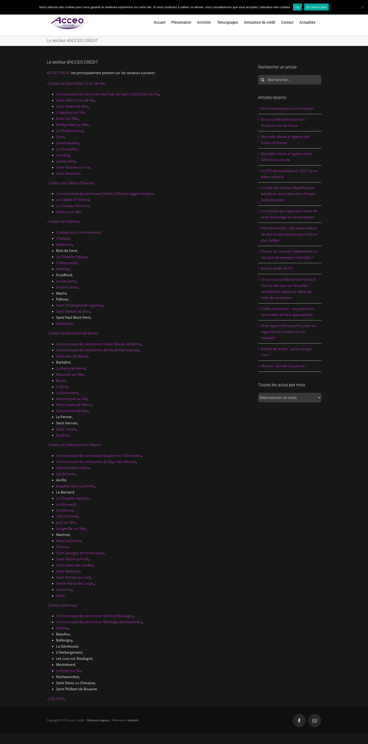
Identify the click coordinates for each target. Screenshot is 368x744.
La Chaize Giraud (69, 130)
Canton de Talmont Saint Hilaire (74, 444)
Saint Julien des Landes (74, 565)
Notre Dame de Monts (74, 404)
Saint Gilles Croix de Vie (75, 100)
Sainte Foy (64, 589)
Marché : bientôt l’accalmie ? (283, 366)
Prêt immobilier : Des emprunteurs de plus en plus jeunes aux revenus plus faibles (289, 234)
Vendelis (132, 720)
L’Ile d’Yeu (57, 698)
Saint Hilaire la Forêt (72, 559)
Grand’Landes (67, 287)
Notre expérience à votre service (287, 108)
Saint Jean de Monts (72, 356)
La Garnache (66, 281)
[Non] (362, 7)
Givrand (62, 155)
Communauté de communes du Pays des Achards (96, 461)
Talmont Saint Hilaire (73, 467)
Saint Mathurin (68, 571)
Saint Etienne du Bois (73, 311)
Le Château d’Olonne (73, 205)
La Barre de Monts (71, 368)
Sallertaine (64, 323)
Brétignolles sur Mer (72, 124)
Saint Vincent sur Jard (73, 577)
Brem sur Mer (67, 118)
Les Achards (65, 473)
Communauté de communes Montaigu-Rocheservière (99, 621)
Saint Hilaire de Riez (72, 106)
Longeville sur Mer (71, 528)
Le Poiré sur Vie (68, 670)
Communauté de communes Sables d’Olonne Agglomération (105, 193)
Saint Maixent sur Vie (73, 167)
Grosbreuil (64, 510)
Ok (297, 7)
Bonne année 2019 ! (277, 268)
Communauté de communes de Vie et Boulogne (94, 615)
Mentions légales (98, 720)
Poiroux (62, 546)
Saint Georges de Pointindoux (80, 552)
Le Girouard (65, 504)
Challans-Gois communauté (78, 232)
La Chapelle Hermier (72, 498)
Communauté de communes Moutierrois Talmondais (99, 455)
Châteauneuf (66, 262)
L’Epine (62, 386)
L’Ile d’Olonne (67, 516)
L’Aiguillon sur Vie (70, 112)
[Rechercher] (263, 79)
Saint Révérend (68, 173)
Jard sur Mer (66, 522)
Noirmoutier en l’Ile (71, 398)
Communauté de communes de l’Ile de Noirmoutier (97, 350)
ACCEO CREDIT (58, 72)
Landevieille (65, 161)
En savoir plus (316, 7)
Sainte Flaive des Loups (75, 583)
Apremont (64, 244)
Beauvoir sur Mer (70, 374)
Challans (63, 238)
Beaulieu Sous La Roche (75, 486)
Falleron (62, 268)
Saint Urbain (66, 429)
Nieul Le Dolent (68, 540)
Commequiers (67, 142)
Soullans (63, 435)
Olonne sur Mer (68, 211)
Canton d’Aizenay (62, 605)
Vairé (60, 595)
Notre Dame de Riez (72, 410)
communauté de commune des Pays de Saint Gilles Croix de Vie (107, 94)
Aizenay (62, 628)
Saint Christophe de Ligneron (79, 305)
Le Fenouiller (66, 149)
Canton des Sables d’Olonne (71, 183)
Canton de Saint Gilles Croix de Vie (76, 83)
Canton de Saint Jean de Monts (73, 333)
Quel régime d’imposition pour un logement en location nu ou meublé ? (288, 331)
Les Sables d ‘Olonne (72, 199)
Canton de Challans (64, 221)
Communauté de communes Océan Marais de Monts (98, 344)
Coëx (60, 136)
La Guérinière (67, 392)
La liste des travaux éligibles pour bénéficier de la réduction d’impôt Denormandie (288, 193)
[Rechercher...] (289, 79)
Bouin (61, 380)
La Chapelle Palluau (72, 256)
